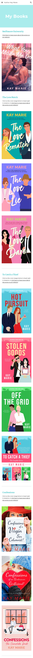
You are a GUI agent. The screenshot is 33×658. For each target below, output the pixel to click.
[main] (16, 16)
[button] (2, 2)
